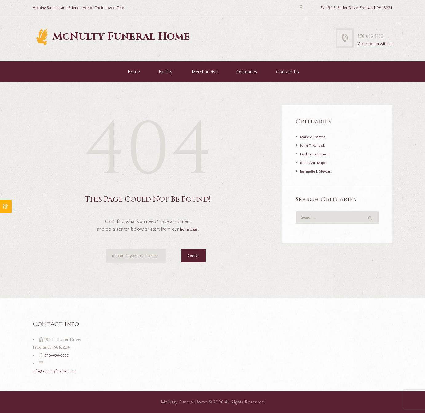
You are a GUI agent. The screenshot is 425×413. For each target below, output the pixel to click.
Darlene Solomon (317, 154)
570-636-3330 (369, 35)
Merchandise (205, 71)
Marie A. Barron (316, 136)
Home (134, 71)
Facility (166, 71)
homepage (189, 229)
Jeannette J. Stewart (320, 171)
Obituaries (246, 71)
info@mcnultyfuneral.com (58, 371)
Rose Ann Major (316, 162)
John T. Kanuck (315, 145)
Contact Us (287, 71)
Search (192, 256)
